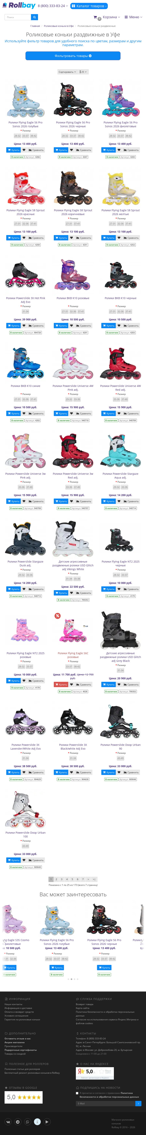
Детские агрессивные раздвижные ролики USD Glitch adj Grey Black (120, 657)
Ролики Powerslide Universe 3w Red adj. (73, 475)
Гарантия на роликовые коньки (22, 1019)
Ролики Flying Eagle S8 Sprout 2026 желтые (121, 212)
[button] (106, 17)
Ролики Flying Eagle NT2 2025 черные (121, 563)
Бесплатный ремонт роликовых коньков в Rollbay (32, 1072)
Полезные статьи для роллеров (22, 1069)
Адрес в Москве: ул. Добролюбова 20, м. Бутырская (104, 1050)
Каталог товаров (89, 6)
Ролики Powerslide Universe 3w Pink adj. (25, 475)
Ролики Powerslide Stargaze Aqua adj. (120, 475)
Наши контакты (13, 1004)
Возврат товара (84, 1004)
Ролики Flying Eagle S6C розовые (73, 655)
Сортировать (68, 72)
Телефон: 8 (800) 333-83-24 (91, 1038)
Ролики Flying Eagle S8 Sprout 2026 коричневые (73, 212)
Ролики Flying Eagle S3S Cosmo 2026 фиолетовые (120, 942)
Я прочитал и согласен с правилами (107, 1094)
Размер (26, 130)
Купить (13, 150)
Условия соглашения (16, 1015)
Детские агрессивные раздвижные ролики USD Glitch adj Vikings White (73, 565)
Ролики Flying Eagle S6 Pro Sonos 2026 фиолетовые (120, 124)
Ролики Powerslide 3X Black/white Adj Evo (73, 746)
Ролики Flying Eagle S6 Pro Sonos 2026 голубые (25, 124)
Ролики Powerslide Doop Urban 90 (121, 746)
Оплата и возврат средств (19, 1011)
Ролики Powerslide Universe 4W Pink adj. (73, 387)
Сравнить (36, 150)
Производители (13, 1046)
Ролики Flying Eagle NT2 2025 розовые (25, 655)
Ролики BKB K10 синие (25, 386)
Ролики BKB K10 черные (120, 298)
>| (94, 879)
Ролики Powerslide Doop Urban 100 (26, 834)
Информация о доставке (18, 1008)
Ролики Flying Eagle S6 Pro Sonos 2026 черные (73, 124)
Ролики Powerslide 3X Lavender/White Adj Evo (25, 746)
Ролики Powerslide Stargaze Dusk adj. (25, 563)
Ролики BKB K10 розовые (73, 298)
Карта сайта (82, 1008)
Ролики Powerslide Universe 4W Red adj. (120, 387)
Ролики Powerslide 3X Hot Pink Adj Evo (25, 300)
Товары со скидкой (15, 1053)
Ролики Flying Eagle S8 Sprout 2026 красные (25, 212)
